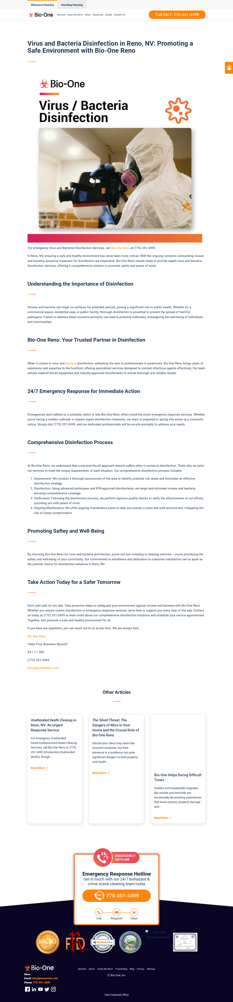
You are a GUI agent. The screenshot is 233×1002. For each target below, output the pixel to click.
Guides (108, 14)
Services (61, 14)
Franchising (121, 969)
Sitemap (151, 969)
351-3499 (41, 982)
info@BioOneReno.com (43, 668)
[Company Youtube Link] (40, 989)
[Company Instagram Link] (53, 989)
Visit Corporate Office (117, 994)
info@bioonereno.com (45, 978)
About (88, 14)
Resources (98, 14)
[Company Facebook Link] (27, 989)
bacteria (71, 363)
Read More (38, 768)
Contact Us (119, 14)
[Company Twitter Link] (46, 989)
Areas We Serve (75, 14)
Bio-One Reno (120, 248)
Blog (132, 969)
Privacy (140, 969)
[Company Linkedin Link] (34, 989)
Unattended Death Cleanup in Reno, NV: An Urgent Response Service (53, 725)
